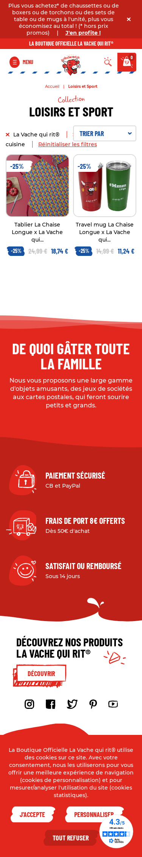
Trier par (106, 133)
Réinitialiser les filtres (67, 144)
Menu (28, 62)
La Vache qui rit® (37, 134)
